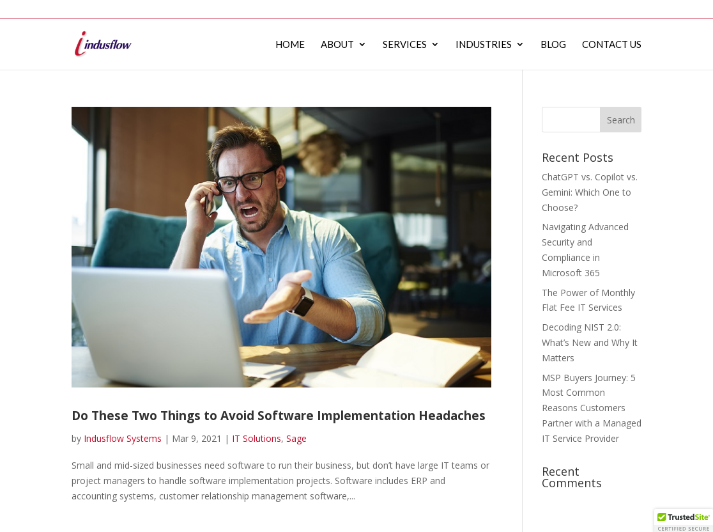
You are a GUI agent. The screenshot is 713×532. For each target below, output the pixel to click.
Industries (529, 9)
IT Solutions (256, 438)
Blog (572, 9)
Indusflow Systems (123, 438)
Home (399, 9)
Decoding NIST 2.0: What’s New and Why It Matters (590, 342)
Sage (296, 438)
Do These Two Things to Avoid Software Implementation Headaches (279, 415)
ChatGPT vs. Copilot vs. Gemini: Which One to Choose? (590, 192)
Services (478, 9)
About (436, 9)
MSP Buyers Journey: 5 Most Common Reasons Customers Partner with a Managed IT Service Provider (591, 408)
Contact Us (617, 9)
